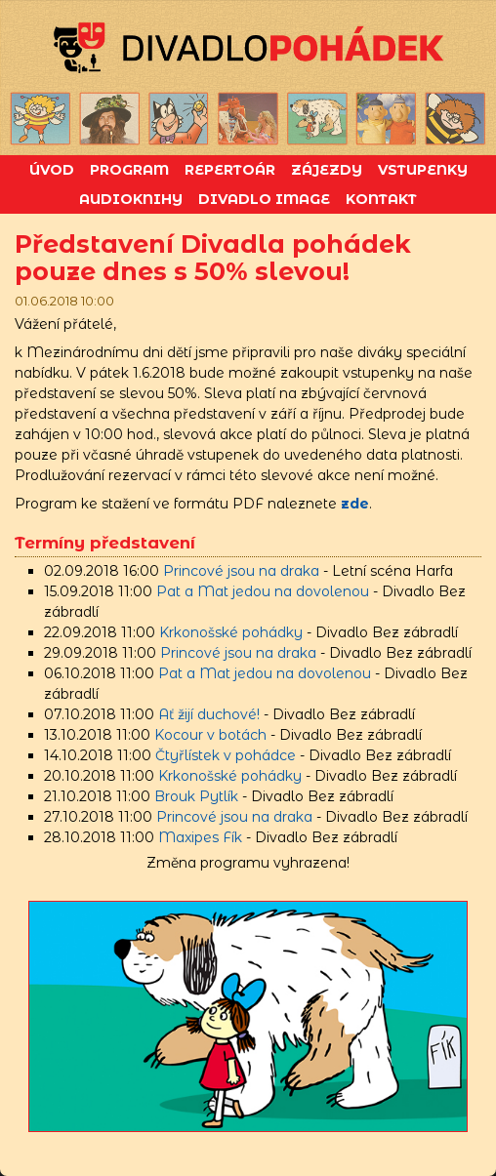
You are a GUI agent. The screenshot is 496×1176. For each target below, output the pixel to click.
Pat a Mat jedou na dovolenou (262, 591)
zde (355, 503)
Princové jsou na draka (241, 571)
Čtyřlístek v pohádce (225, 755)
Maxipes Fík (200, 837)
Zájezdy (326, 170)
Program (129, 170)
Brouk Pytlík (196, 796)
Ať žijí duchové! (209, 714)
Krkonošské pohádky (231, 632)
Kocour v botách (210, 735)
